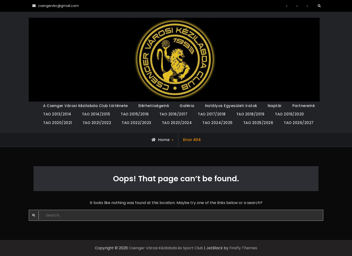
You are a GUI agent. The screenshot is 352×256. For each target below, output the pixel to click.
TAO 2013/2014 (57, 114)
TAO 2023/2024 (177, 122)
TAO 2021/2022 (97, 122)
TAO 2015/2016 (135, 114)
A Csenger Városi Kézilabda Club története (85, 105)
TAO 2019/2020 (289, 114)
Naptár (275, 105)
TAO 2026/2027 (299, 122)
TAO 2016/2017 (173, 114)
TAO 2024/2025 (217, 122)
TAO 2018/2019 (250, 114)
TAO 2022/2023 (136, 122)
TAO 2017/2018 (212, 114)
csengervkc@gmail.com (58, 5)
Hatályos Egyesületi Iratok (231, 105)
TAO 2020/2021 (57, 122)
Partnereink (303, 105)
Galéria (187, 105)
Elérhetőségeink (153, 105)
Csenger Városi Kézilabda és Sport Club (166, 248)
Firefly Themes (243, 248)
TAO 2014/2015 (96, 114)
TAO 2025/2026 (258, 122)
